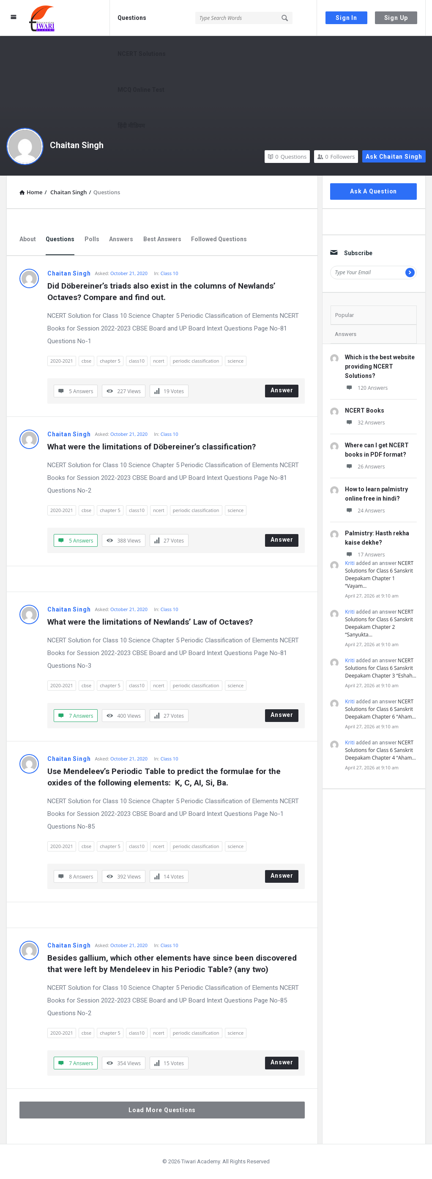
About (27, 239)
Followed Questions (219, 239)
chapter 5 (110, 361)
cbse (86, 361)
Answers (121, 239)
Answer (282, 390)
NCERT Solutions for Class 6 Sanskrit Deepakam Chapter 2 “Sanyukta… (379, 623)
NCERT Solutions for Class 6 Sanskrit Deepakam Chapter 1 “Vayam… (379, 574)
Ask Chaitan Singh (394, 156)
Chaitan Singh (77, 145)
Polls (92, 239)
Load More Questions (162, 1110)
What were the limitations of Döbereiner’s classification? (151, 447)
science (236, 361)
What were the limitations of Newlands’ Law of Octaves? (150, 622)
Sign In (346, 17)
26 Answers (365, 466)
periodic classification (196, 361)
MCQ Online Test (141, 89)
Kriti (350, 563)
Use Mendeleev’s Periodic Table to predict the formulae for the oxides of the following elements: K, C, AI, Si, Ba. (165, 777)
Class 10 (169, 273)
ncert (158, 361)
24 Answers (365, 510)
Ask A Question (373, 191)
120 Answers (366, 387)
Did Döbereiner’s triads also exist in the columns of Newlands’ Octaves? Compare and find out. (162, 291)
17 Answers (365, 554)
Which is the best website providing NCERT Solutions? (380, 366)
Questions (132, 17)
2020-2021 (61, 361)
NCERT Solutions (142, 53)
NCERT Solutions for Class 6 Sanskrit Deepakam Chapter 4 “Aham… (380, 750)
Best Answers (162, 239)
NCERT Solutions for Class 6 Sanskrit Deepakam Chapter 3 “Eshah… (380, 668)
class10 (137, 361)
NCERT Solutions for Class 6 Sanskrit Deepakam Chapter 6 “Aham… (380, 709)
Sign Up (396, 17)
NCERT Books (364, 410)
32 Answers (365, 422)
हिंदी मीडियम (131, 125)
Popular (344, 315)
